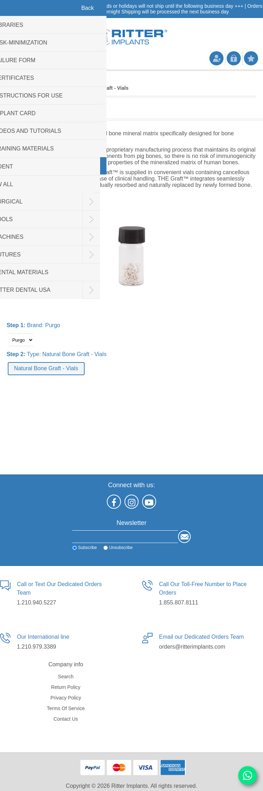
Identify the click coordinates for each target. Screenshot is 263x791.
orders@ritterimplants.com (192, 647)
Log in (234, 58)
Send (184, 536)
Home (13, 88)
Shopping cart (44, 61)
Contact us (66, 719)
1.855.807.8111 (178, 603)
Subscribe (87, 547)
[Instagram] (131, 502)
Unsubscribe (121, 547)
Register (216, 58)
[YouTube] (149, 502)
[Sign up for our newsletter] (125, 536)
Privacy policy (65, 698)
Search (65, 676)
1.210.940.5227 (36, 603)
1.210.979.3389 (36, 647)
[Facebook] (114, 502)
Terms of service (66, 708)
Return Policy (65, 687)
